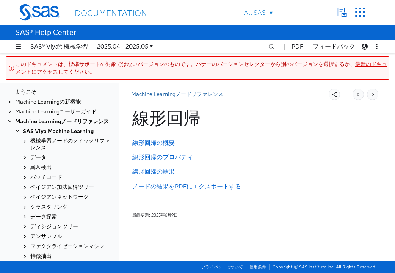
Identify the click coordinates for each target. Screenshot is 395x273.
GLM (36, 144)
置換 (35, 252)
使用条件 (257, 267)
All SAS (255, 12)
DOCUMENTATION (102, 12)
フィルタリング (48, 96)
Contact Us (342, 12)
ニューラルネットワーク (59, 223)
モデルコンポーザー (54, 213)
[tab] (67, 174)
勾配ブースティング (54, 154)
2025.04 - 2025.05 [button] (122, 46)
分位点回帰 (43, 243)
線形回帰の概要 (153, 142)
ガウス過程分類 (48, 125)
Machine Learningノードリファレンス (177, 94)
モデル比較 (43, 203)
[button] (18, 46)
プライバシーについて (222, 267)
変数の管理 (43, 193)
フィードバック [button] (334, 46)
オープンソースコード (56, 233)
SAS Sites (360, 12)
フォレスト (43, 105)
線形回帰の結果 (153, 171)
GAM (37, 115)
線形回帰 (41, 174)
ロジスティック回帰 (54, 183)
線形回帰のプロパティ (162, 157)
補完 (35, 164)
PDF (297, 46)
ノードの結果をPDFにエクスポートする (186, 186)
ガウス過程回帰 (48, 135)
